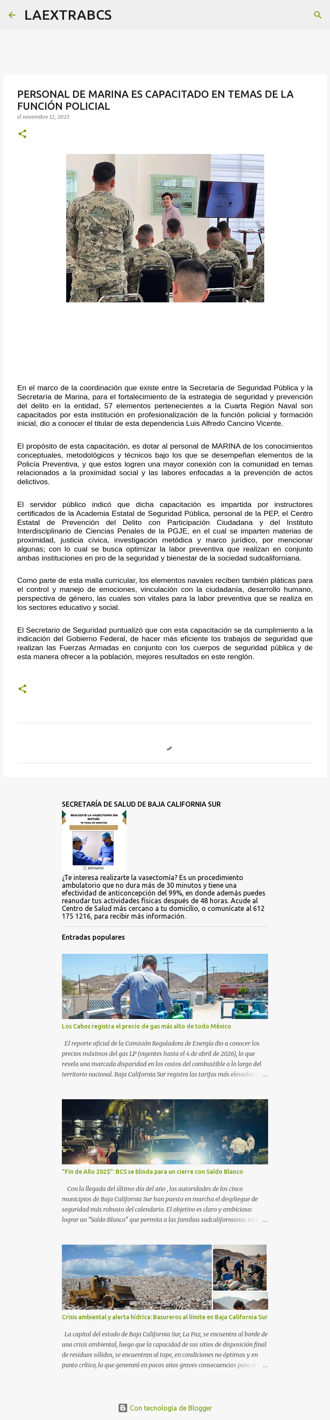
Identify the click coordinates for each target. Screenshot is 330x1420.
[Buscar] (124, 15)
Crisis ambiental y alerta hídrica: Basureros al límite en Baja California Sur (165, 1317)
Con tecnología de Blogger (165, 1408)
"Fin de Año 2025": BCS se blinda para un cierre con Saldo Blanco (152, 1171)
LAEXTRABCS (68, 14)
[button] (22, 134)
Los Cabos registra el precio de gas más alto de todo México (146, 1026)
